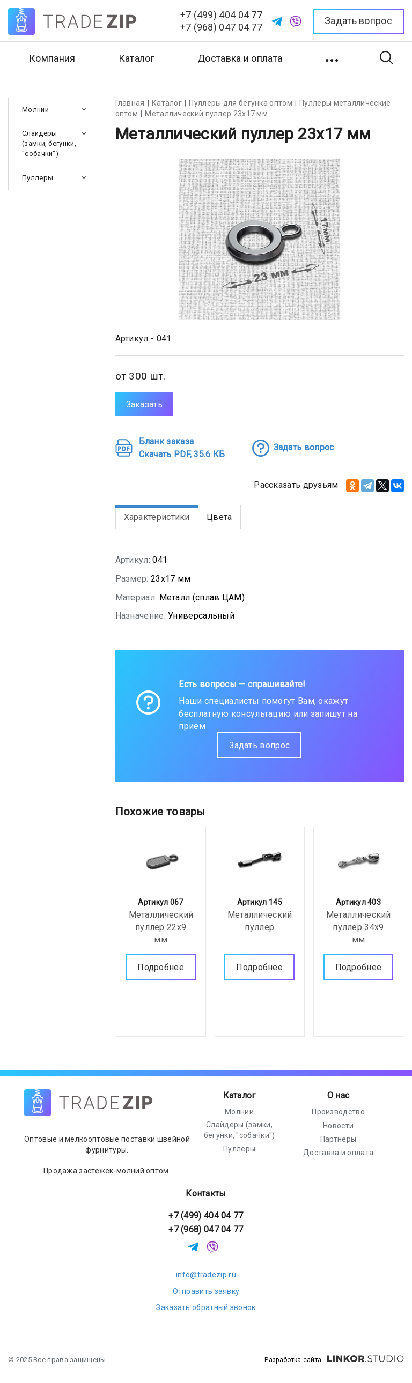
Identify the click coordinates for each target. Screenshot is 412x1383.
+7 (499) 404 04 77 (221, 14)
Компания (52, 58)
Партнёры (338, 1139)
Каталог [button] (136, 58)
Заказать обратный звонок (205, 1307)
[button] (333, 57)
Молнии (35, 110)
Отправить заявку (206, 1291)
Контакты (206, 1193)
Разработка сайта (334, 1360)
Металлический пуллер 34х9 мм (358, 926)
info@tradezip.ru (206, 1274)
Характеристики (157, 517)
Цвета (219, 517)
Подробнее (160, 967)
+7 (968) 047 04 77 (221, 27)
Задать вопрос (259, 745)
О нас (338, 1095)
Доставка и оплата (239, 58)
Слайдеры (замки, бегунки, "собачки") (49, 143)
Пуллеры (37, 178)
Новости (338, 1125)
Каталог (239, 1095)
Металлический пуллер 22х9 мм (161, 926)
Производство (338, 1111)
